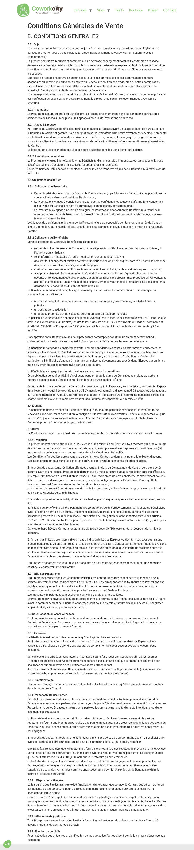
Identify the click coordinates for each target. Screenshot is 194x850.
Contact (169, 10)
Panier (153, 10)
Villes (101, 10)
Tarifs (119, 10)
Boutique (136, 10)
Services (80, 10)
